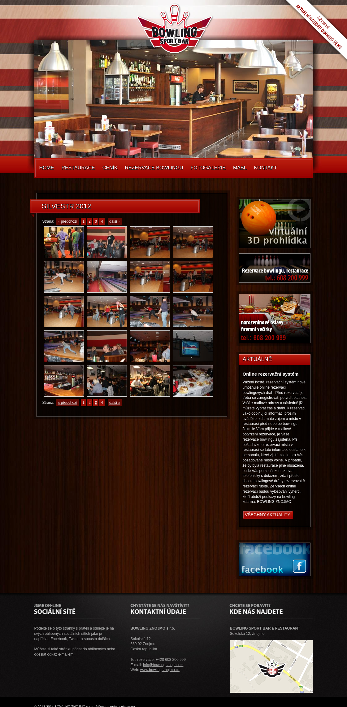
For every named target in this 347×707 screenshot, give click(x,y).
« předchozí (67, 221)
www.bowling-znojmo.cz (160, 670)
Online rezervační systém (271, 374)
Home (46, 167)
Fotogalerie (208, 167)
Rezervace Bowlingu (154, 167)
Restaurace (78, 167)
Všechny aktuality (267, 514)
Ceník (110, 167)
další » (114, 221)
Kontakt (265, 167)
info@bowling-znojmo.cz (163, 665)
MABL (240, 167)
